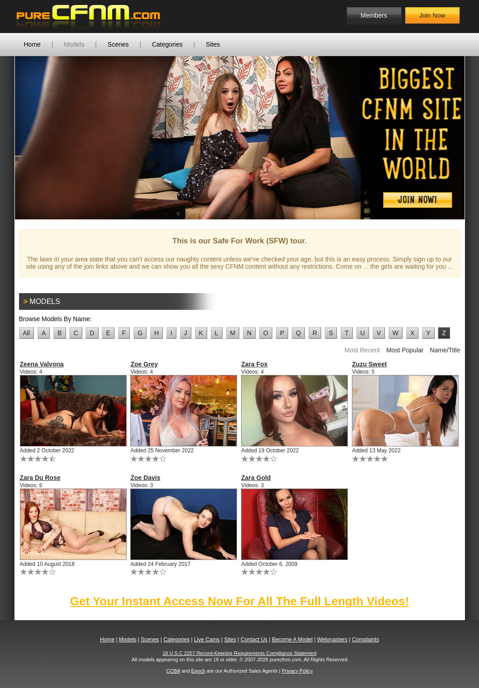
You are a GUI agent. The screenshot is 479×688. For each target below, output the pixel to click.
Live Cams (207, 639)
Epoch (198, 671)
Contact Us (254, 639)
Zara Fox (254, 364)
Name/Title (445, 350)
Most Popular (404, 350)
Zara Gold (255, 477)
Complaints (365, 639)
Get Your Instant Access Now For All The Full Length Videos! (239, 601)
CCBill (173, 671)
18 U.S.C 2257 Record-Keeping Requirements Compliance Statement (239, 653)
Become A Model (292, 639)
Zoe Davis (145, 477)
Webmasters (332, 639)
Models (74, 44)
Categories (167, 44)
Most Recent (362, 350)
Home (32, 44)
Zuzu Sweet (369, 364)
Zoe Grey (144, 364)
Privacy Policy (297, 671)
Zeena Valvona (42, 364)
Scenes (118, 44)
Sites (213, 44)
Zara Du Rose (40, 477)
